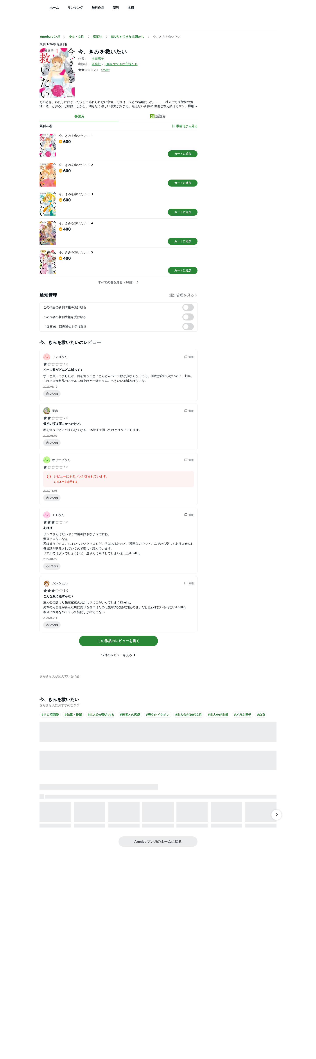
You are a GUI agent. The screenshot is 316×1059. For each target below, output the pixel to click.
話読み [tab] (158, 116)
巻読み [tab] (79, 116)
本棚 (131, 7)
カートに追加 (182, 154)
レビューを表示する (65, 482)
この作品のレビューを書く (118, 640)
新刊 (116, 7)
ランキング (75, 7)
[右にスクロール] (276, 815)
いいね (51, 393)
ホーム (54, 7)
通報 (189, 357)
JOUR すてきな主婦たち (121, 64)
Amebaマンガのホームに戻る (158, 841)
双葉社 (96, 64)
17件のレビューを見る (118, 655)
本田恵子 (98, 58)
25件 (105, 70)
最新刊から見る (184, 126)
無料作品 (98, 7)
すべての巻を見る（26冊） (118, 282)
